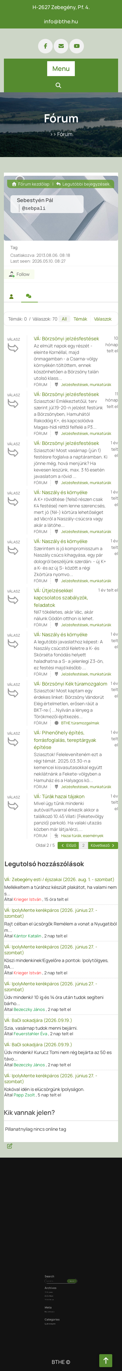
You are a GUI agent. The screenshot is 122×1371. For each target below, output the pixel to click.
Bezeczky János (29, 1009)
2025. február (55, 1294)
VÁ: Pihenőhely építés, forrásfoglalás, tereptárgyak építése (65, 740)
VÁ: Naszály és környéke (61, 492)
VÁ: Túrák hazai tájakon (59, 796)
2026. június (55, 1291)
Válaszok (103, 319)
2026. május (55, 1292)
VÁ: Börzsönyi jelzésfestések (66, 338)
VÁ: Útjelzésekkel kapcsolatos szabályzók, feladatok (61, 597)
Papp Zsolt (24, 1095)
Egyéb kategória (55, 1305)
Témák (80, 319)
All (64, 319)
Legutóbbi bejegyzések (82, 184)
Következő (103, 845)
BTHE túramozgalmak (80, 723)
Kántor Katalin (27, 936)
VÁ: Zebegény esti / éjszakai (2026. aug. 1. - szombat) (59, 879)
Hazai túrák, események (82, 835)
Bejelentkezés (55, 1300)
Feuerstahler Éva (30, 1034)
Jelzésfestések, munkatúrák (86, 384)
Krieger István (27, 899)
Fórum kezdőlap (30, 184)
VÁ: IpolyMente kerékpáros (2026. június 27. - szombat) (50, 913)
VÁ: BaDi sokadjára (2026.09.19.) (38, 1020)
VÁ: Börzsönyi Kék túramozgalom (70, 683)
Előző (68, 845)
